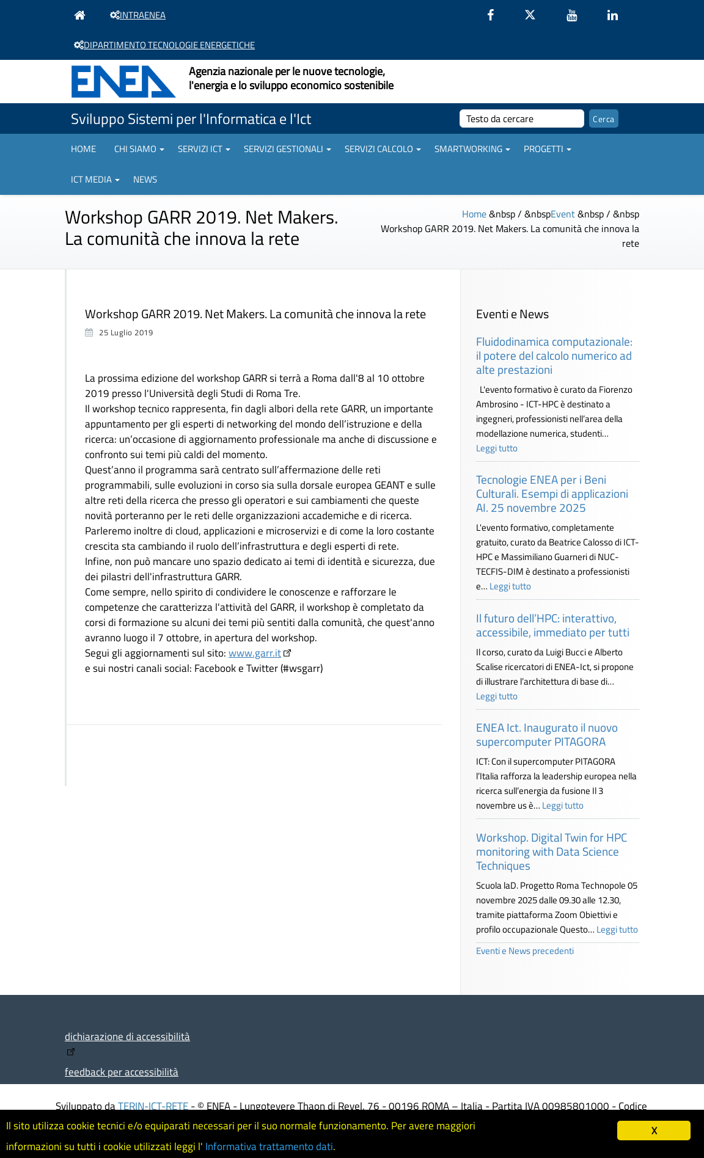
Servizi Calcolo (383, 149)
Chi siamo (139, 149)
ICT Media (95, 179)
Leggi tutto (497, 448)
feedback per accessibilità (121, 1071)
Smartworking (472, 149)
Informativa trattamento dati (269, 1146)
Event (563, 213)
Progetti (547, 149)
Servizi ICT (204, 149)
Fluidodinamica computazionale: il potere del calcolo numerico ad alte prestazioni (554, 355)
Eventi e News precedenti (525, 951)
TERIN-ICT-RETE (153, 1105)
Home (83, 149)
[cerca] (522, 118)
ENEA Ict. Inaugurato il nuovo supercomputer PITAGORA (547, 734)
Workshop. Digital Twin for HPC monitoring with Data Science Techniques (551, 851)
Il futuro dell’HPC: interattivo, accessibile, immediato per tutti (552, 625)
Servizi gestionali (287, 149)
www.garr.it (255, 652)
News (145, 179)
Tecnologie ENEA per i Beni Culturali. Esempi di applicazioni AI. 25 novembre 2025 (552, 493)
